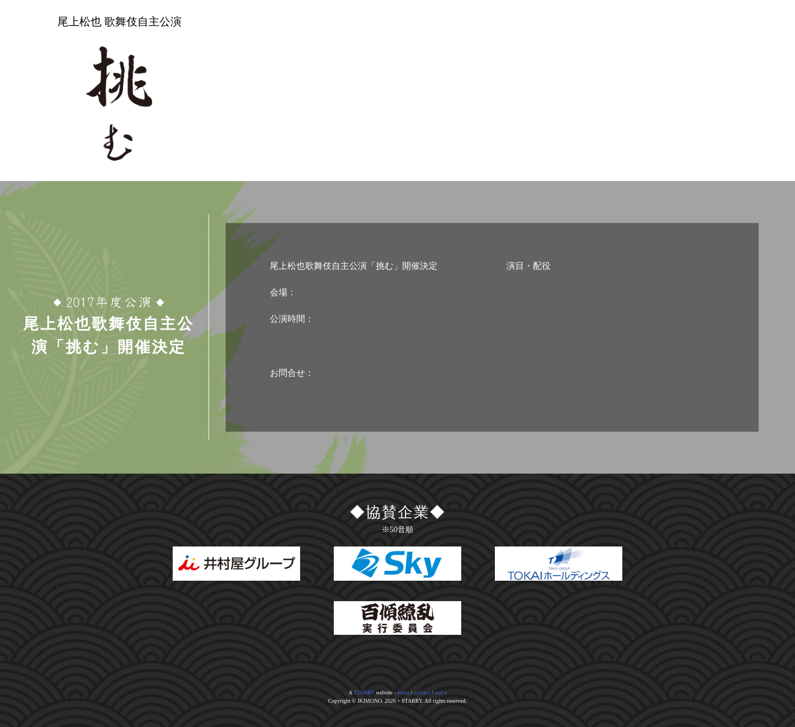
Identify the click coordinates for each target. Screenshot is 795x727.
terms (403, 692)
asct (439, 692)
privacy (422, 692)
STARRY (364, 692)
